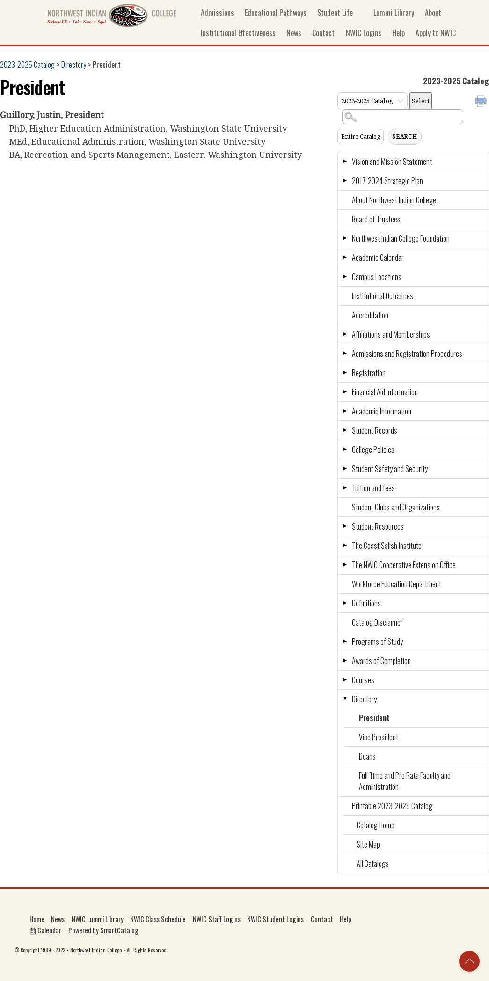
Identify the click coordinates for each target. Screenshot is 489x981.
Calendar (45, 930)
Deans (367, 756)
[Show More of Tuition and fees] (345, 488)
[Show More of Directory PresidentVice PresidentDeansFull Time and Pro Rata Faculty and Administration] (345, 699)
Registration (369, 372)
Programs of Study (377, 641)
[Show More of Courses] (345, 680)
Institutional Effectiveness (238, 32)
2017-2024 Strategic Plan (387, 180)
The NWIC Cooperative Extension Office (404, 564)
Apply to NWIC (436, 32)
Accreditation (370, 315)
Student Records (374, 430)
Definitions (366, 603)
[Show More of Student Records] (345, 430)
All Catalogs (373, 863)
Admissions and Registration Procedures (407, 353)
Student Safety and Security (390, 468)
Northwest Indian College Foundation (401, 238)
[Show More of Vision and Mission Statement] (345, 162)
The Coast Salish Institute (387, 545)
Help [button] (398, 32)
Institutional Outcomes (382, 296)
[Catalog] (372, 100)
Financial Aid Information (385, 392)
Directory (73, 64)
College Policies (373, 449)
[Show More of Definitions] (345, 603)
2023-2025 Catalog (27, 64)
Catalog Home (375, 825)
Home (36, 919)
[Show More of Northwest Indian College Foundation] (345, 238)
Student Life (335, 12)
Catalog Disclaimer (377, 622)
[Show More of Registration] (345, 373)
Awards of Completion (381, 660)
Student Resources (378, 526)
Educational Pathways (276, 12)
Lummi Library (389, 12)
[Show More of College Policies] (345, 450)
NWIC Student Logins (275, 919)
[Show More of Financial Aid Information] (345, 392)
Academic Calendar (378, 257)
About (433, 12)
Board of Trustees (376, 219)
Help (345, 919)
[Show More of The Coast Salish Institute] (345, 545)
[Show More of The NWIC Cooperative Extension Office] (345, 565)
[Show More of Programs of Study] (345, 641)
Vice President (378, 737)
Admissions (217, 12)
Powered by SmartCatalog (103, 930)
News (293, 32)
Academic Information (381, 411)
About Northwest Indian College (394, 200)
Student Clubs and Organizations (396, 507)
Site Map (368, 844)
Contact (323, 32)
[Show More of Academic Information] (345, 411)
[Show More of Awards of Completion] (345, 661)
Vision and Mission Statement (392, 161)
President (374, 717)
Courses (363, 680)
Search (404, 136)
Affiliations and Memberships (391, 334)
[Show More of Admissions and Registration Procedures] (345, 354)
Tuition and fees (373, 488)
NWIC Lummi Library (98, 919)
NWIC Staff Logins (217, 919)
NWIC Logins (363, 32)
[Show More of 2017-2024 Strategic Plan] (345, 181)
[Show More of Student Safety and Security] (345, 469)
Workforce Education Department (396, 584)
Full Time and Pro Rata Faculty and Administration (405, 781)
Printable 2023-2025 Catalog (392, 805)
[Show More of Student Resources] (345, 526)
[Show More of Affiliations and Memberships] (345, 334)
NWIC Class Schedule (158, 919)
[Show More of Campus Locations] (345, 277)
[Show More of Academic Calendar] (345, 258)
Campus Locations (376, 276)
